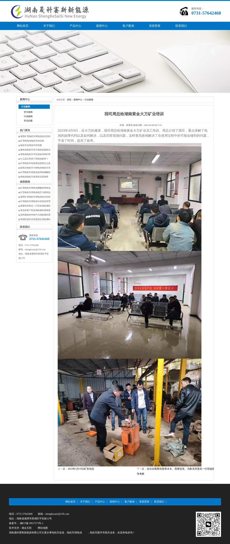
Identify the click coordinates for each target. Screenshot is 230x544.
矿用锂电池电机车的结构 (32, 141)
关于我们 (49, 25)
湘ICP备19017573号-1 (31, 523)
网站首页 (22, 25)
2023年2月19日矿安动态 (81, 468)
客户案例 (128, 25)
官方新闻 (28, 112)
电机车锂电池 (74, 532)
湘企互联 (27, 528)
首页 (69, 99)
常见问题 (28, 120)
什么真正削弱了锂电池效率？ (34, 159)
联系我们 (181, 25)
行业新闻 (28, 116)
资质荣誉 (154, 25)
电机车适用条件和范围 (31, 145)
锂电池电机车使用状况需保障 (34, 176)
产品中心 (75, 25)
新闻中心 (102, 25)
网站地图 (43, 528)
